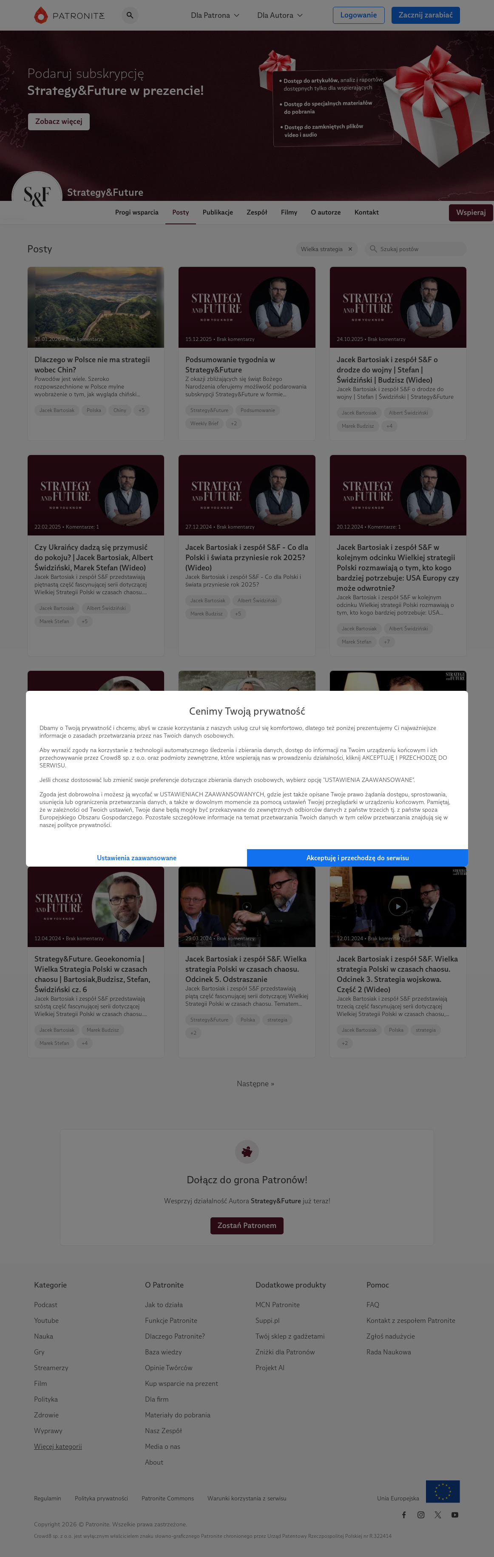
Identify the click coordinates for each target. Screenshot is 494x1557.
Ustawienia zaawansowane (136, 857)
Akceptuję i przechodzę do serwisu (358, 857)
